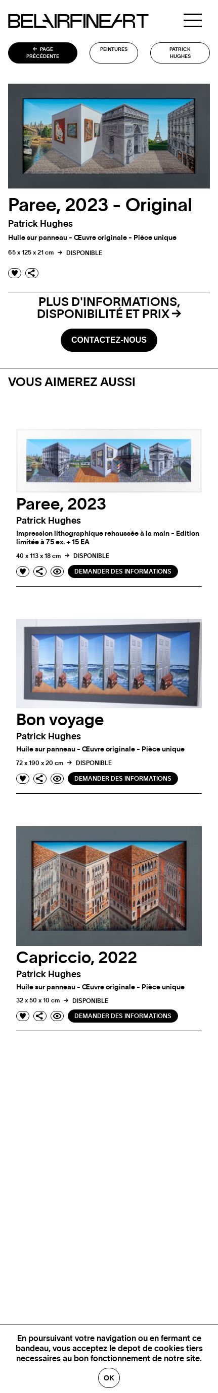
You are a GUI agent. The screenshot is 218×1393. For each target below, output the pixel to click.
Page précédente (42, 53)
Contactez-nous (109, 340)
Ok (109, 1378)
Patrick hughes (180, 53)
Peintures (113, 49)
